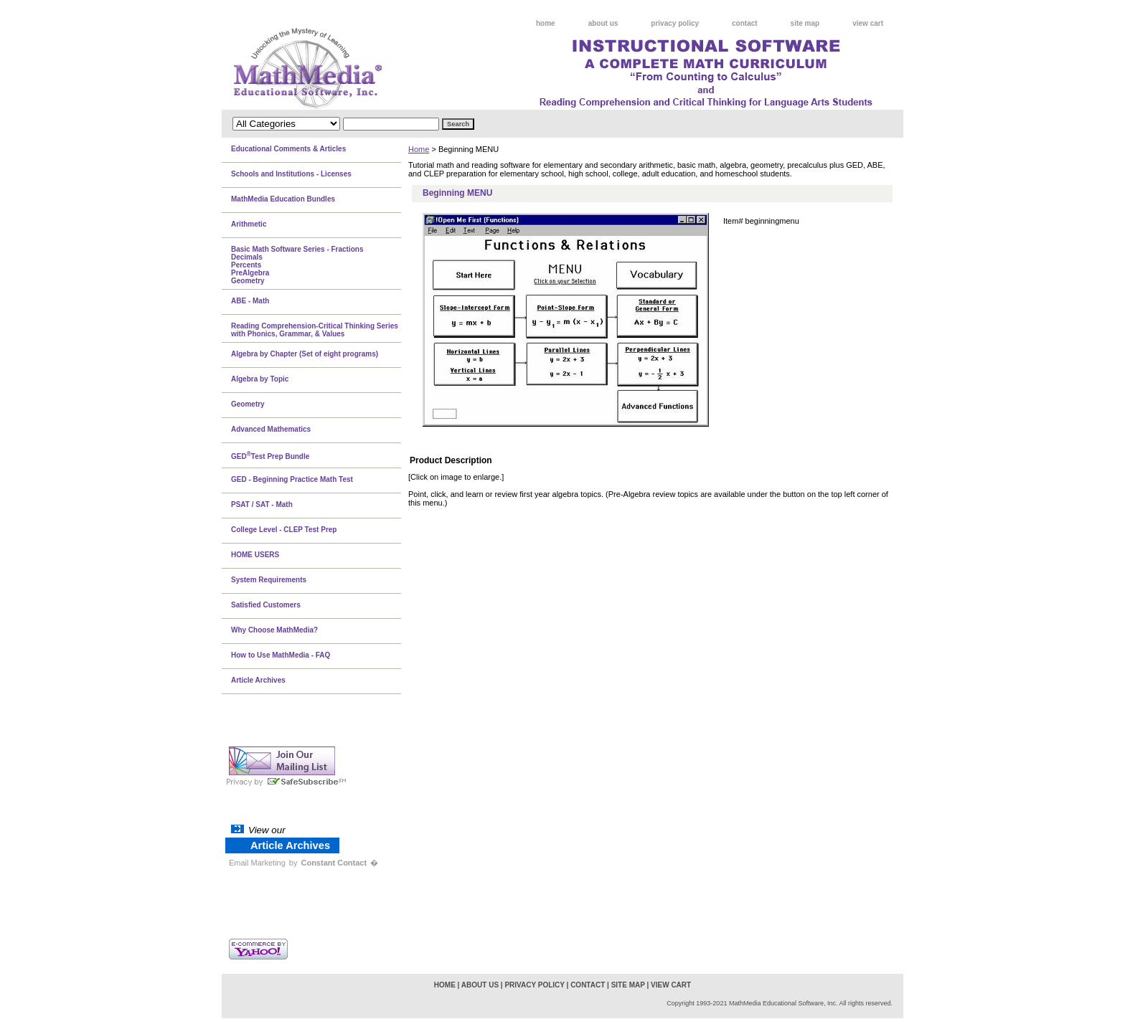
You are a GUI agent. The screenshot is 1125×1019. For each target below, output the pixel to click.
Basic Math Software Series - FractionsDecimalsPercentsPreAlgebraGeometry (297, 265)
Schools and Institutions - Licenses (291, 174)
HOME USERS (255, 555)
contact (745, 23)
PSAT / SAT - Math (262, 504)
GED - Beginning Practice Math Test (292, 479)
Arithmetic (248, 224)
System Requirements (268, 580)
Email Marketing (257, 862)
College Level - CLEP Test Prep (283, 530)
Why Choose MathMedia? (274, 630)
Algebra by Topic (259, 379)
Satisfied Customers (266, 605)
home (545, 23)
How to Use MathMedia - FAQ (280, 655)
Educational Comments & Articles (288, 149)
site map (805, 23)
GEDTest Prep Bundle (270, 455)
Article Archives (258, 680)
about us (603, 23)
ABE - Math (250, 301)
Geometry (248, 404)
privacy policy (675, 23)
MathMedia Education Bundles (283, 199)
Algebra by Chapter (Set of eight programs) (304, 354)
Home (418, 149)
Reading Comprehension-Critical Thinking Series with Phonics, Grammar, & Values (314, 330)
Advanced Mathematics (271, 429)
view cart (867, 23)
